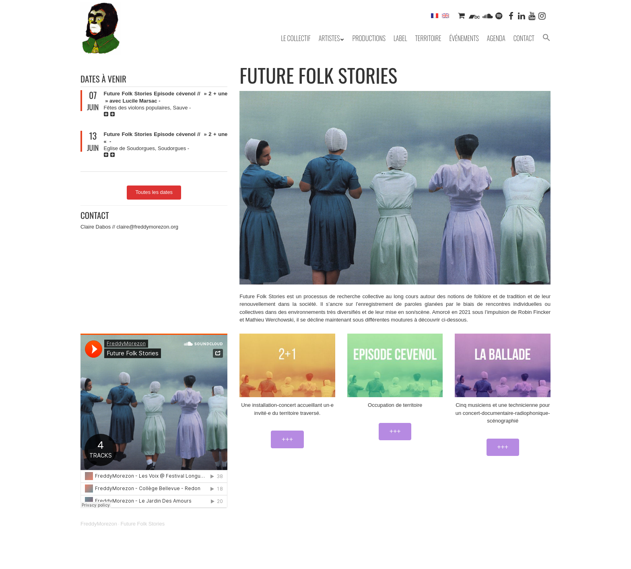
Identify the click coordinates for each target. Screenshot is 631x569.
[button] (546, 38)
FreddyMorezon (98, 524)
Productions (368, 38)
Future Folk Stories (142, 524)
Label (400, 38)
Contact (523, 38)
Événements (463, 38)
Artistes (329, 38)
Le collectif (295, 38)
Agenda (496, 38)
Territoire (428, 38)
